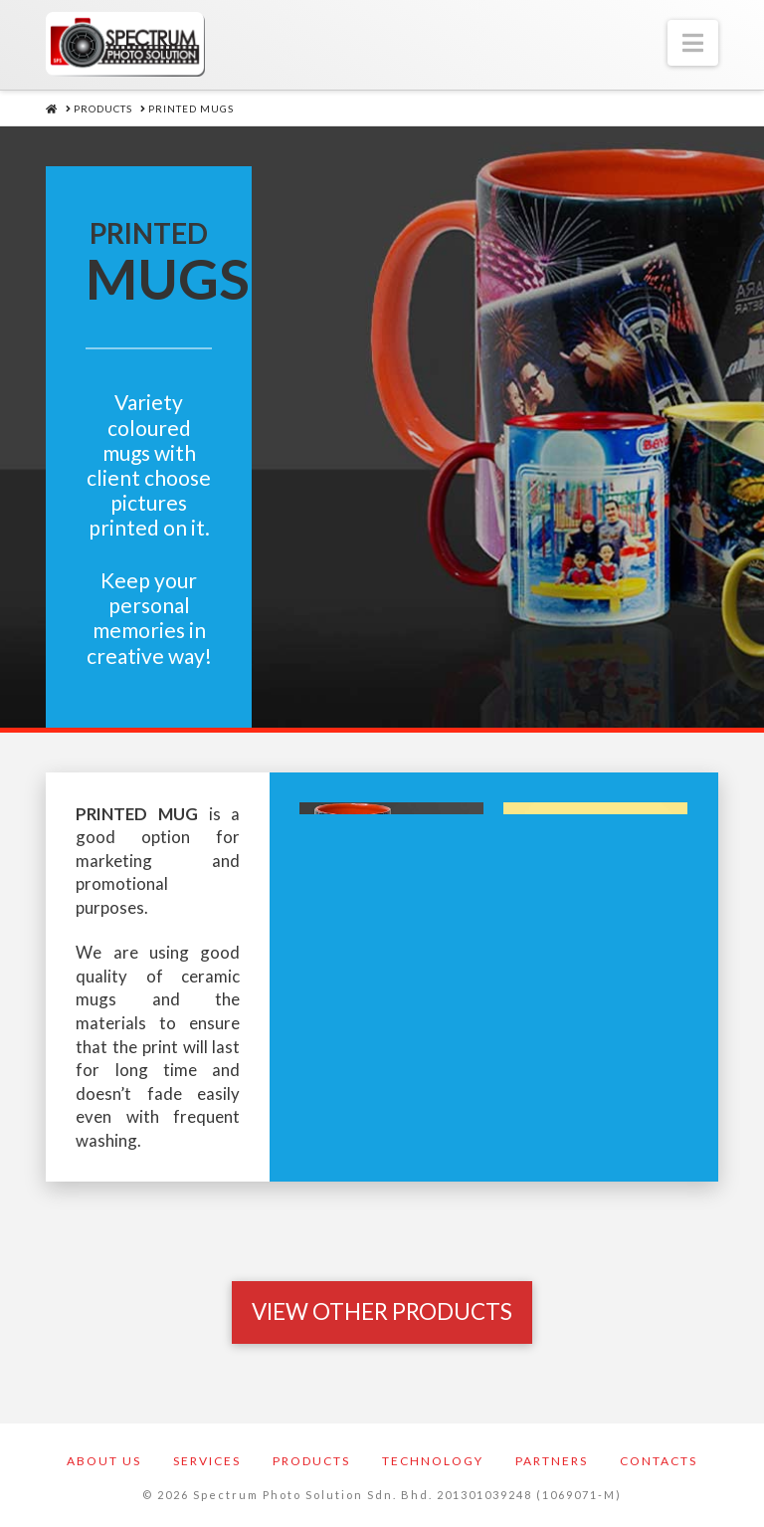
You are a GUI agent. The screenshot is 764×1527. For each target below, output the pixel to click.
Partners (551, 1460)
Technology (432, 1460)
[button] (693, 43)
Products (311, 1460)
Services (207, 1460)
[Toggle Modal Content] (382, 1312)
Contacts (658, 1460)
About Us (104, 1460)
